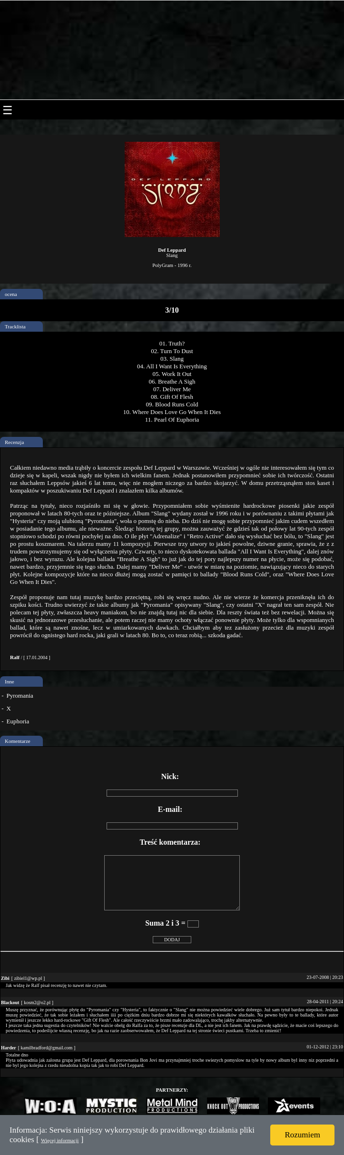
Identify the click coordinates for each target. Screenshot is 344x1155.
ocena (11, 294)
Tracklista (15, 326)
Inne (9, 681)
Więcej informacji (60, 1140)
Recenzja (14, 442)
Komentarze (17, 741)
